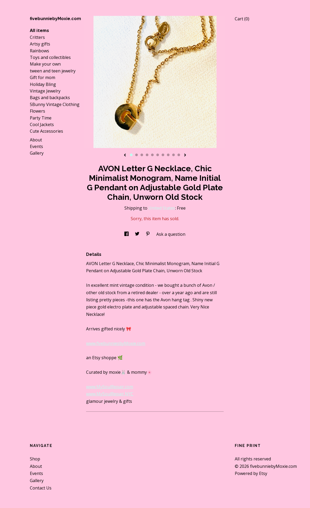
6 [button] (157, 155)
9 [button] (173, 155)
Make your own (45, 64)
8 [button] (168, 155)
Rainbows (39, 51)
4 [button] (147, 155)
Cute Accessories (46, 131)
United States (161, 208)
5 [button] (152, 155)
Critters (37, 37)
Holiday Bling (43, 84)
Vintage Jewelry (45, 91)
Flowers (37, 111)
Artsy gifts (40, 44)
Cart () (242, 19)
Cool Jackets (42, 124)
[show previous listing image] (125, 155)
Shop (35, 459)
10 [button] (178, 155)
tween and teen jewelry (53, 71)
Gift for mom (42, 77)
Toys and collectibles (50, 57)
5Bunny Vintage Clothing (54, 104)
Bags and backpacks (50, 97)
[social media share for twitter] (137, 234)
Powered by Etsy (251, 473)
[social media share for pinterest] (148, 234)
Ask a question (170, 234)
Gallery (37, 153)
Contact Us (40, 488)
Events (36, 146)
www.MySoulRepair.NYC (109, 394)
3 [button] (141, 155)
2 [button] (136, 155)
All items (39, 30)
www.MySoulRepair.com (109, 387)
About (36, 140)
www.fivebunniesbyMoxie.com (115, 343)
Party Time (40, 118)
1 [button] (131, 155)
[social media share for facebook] (127, 234)
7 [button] (163, 155)
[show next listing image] (185, 155)
